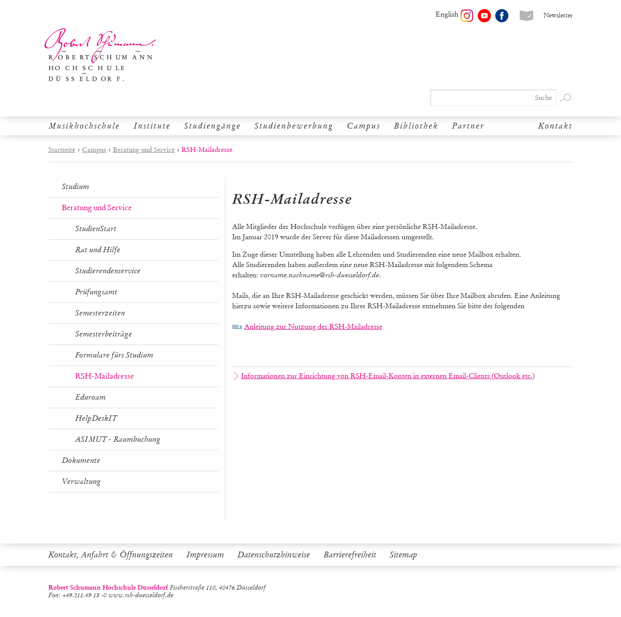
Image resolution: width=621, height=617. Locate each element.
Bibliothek (416, 126)
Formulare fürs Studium (114, 355)
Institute (152, 126)
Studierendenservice (108, 271)
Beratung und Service (144, 150)
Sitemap (403, 555)
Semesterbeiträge (103, 334)
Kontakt (555, 126)
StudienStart (95, 228)
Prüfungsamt (96, 292)
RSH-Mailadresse (104, 376)
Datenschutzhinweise (273, 555)
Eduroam (90, 397)
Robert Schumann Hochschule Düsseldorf (100, 55)
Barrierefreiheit (349, 555)
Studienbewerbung (293, 126)
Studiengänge (212, 126)
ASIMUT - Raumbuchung (117, 439)
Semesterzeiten (100, 313)
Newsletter (558, 15)
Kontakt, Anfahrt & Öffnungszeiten (110, 555)
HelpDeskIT (96, 418)
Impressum (205, 555)
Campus (363, 126)
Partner (468, 126)
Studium (75, 186)
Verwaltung (81, 481)
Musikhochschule (84, 126)
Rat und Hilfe (98, 250)
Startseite (61, 150)
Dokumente (81, 460)
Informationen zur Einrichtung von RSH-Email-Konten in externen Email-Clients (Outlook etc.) (384, 375)
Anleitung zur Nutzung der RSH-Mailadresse (313, 326)
